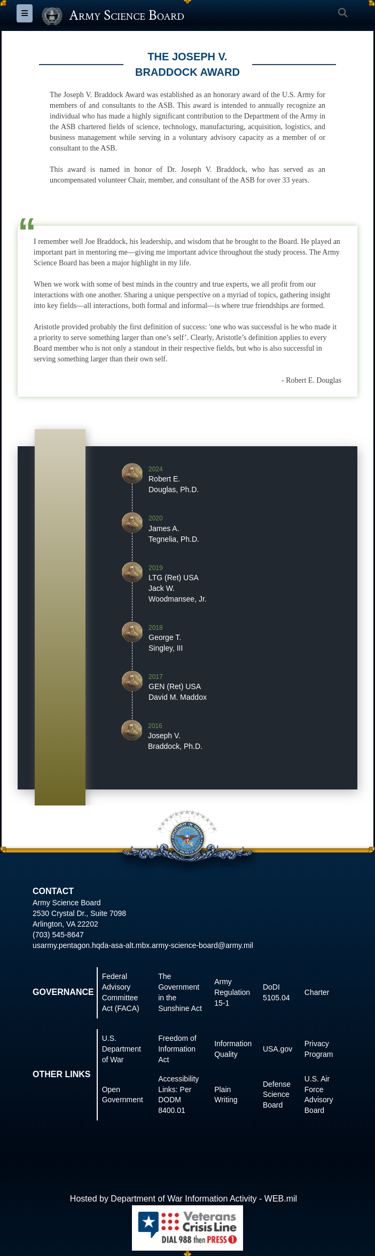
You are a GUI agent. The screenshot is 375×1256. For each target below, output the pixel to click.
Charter (317, 992)
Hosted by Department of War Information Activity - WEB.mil (183, 1198)
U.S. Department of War (121, 1049)
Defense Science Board (277, 1095)
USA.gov (277, 1049)
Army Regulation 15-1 (232, 992)
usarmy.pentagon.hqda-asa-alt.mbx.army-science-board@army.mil (143, 945)
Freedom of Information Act (177, 1049)
